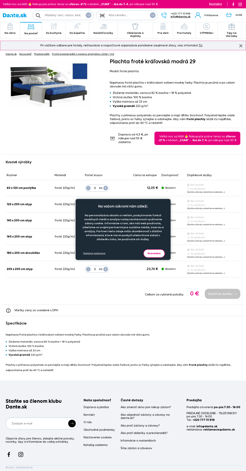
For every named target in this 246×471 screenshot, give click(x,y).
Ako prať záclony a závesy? (140, 425)
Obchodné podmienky (99, 429)
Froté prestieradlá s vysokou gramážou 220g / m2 (83, 54)
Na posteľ (31, 29)
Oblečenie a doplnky (135, 30)
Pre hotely (184, 29)
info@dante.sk (181, 16)
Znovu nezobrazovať (240, 45)
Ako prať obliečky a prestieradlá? (144, 433)
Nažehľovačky (103, 29)
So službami (196, 188)
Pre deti (163, 29)
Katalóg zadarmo (96, 445)
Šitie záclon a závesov (136, 448)
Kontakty (215, 4)
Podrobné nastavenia (94, 253)
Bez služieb (195, 184)
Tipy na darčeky (231, 30)
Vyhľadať (88, 15)
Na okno (10, 29)
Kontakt (89, 414)
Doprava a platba (96, 407)
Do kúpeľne (77, 29)
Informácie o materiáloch (138, 440)
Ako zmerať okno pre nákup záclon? (146, 407)
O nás (88, 422)
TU (200, 45)
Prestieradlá (41, 54)
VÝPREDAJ (206, 29)
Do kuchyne (54, 29)
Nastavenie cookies (98, 437)
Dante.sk (11, 54)
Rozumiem (154, 253)
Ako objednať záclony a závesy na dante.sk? (145, 416)
